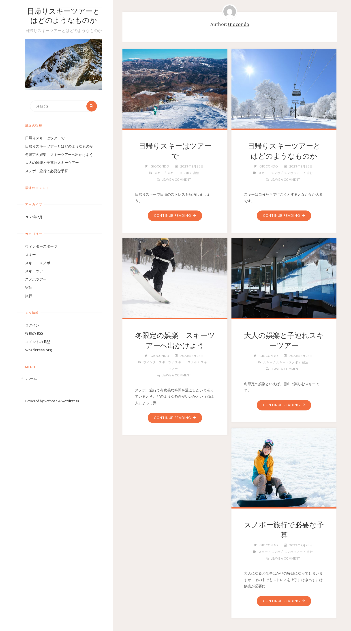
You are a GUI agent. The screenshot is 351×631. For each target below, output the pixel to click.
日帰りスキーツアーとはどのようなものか (63, 16)
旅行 (28, 296)
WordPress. (70, 401)
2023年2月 (34, 217)
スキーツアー (36, 271)
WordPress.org (38, 350)
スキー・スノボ (37, 263)
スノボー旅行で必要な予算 (46, 171)
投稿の (34, 333)
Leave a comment (176, 179)
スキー (30, 254)
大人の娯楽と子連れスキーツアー (52, 163)
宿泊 (28, 287)
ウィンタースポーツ (41, 246)
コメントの (37, 341)
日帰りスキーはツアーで (44, 138)
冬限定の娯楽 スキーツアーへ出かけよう (59, 154)
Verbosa (51, 401)
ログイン (32, 325)
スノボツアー (36, 279)
